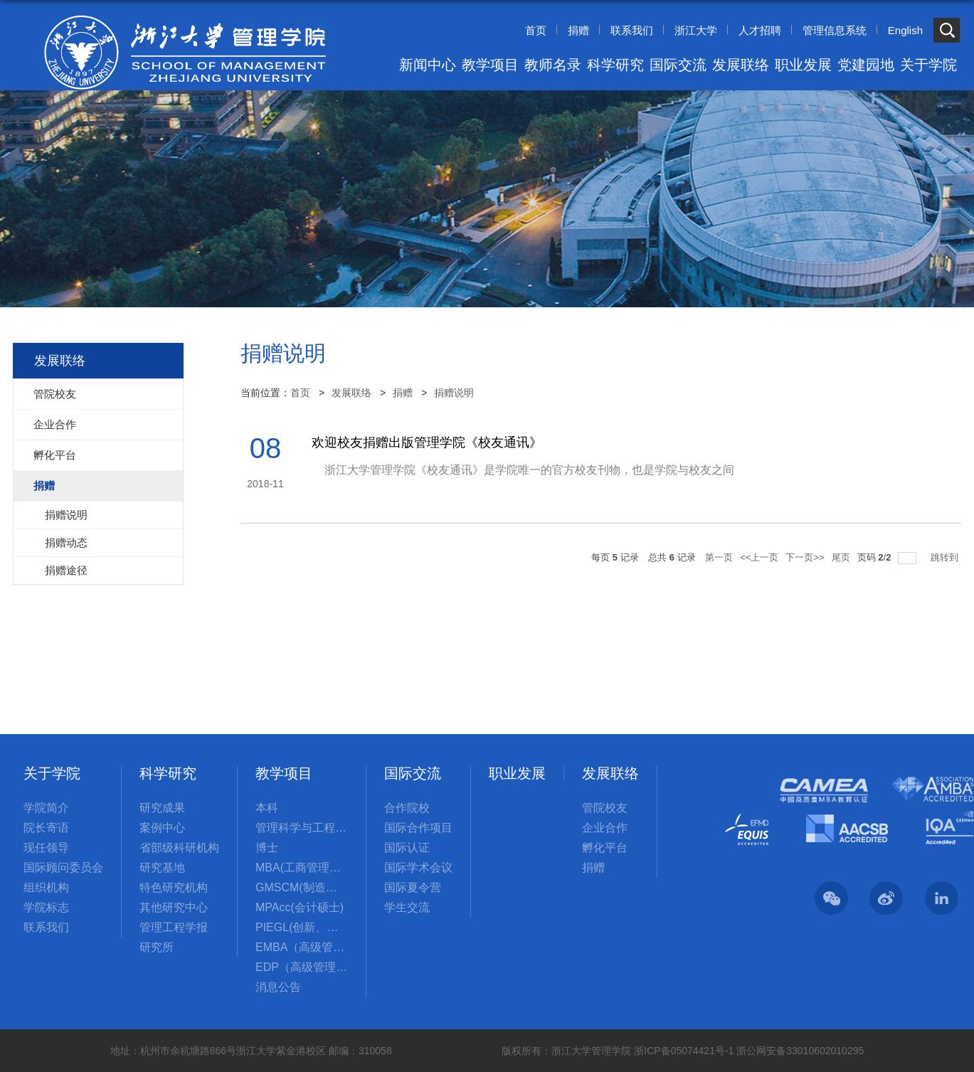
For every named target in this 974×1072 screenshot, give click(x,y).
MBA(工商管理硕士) (301, 867)
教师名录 (552, 65)
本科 (266, 808)
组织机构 (46, 887)
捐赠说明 (454, 392)
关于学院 (928, 65)
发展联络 (740, 65)
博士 (266, 848)
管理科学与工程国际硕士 (301, 828)
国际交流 (678, 65)
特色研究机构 (173, 887)
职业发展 (803, 65)
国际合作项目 (418, 828)
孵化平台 (605, 848)
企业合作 (605, 828)
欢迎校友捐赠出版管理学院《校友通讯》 (427, 442)
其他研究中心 (173, 907)
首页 (535, 30)
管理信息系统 (835, 30)
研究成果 (162, 808)
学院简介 (46, 808)
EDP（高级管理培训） (301, 967)
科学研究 (615, 65)
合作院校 (407, 808)
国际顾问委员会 (63, 867)
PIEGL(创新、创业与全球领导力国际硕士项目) (301, 927)
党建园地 (865, 65)
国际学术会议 (418, 867)
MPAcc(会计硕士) (299, 907)
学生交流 (407, 907)
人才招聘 (760, 30)
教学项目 (490, 65)
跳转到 (946, 557)
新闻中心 (427, 65)
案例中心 (162, 828)
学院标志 (46, 907)
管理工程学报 (173, 927)
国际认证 (407, 848)
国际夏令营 (412, 887)
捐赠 (578, 30)
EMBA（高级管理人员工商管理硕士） (301, 947)
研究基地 (162, 867)
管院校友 (605, 808)
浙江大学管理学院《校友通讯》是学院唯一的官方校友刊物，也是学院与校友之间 (523, 470)
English (905, 30)
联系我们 (631, 30)
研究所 (156, 947)
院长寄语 (46, 828)
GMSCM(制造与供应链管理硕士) (301, 887)
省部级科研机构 (179, 848)
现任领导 (46, 848)
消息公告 (278, 987)
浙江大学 (695, 30)
